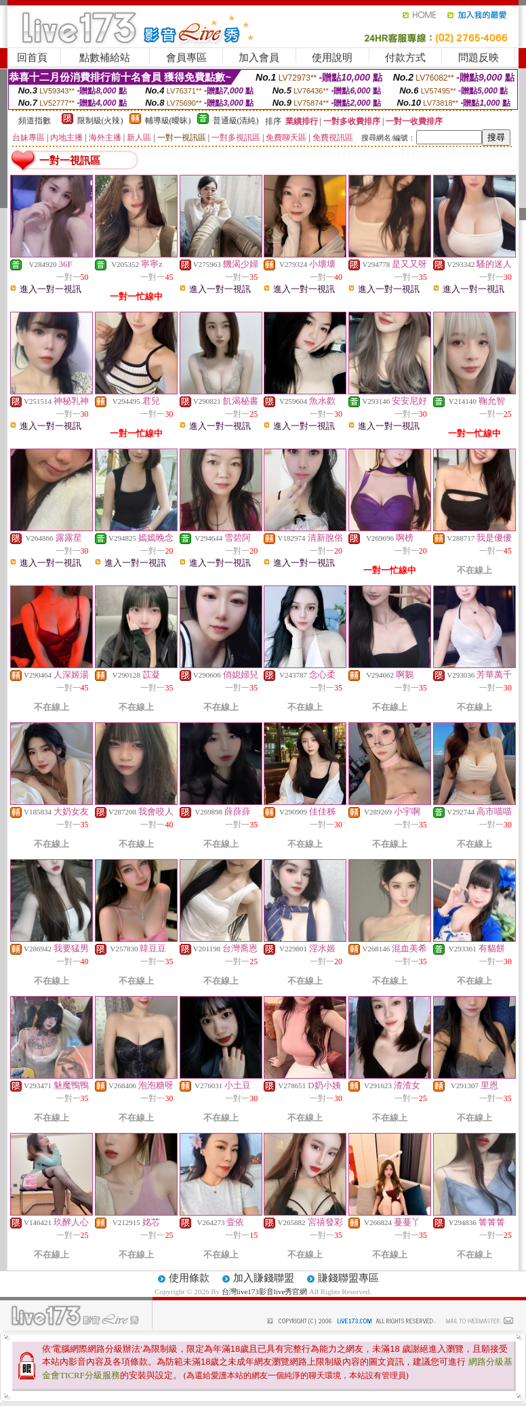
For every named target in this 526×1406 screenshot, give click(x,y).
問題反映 (478, 57)
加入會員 (259, 57)
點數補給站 (104, 57)
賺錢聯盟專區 (348, 1278)
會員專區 (186, 57)
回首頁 (32, 57)
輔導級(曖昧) (168, 120)
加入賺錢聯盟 (263, 1278)
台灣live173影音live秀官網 (265, 1291)
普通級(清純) (236, 120)
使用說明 (332, 57)
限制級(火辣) (100, 120)
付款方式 (405, 57)
